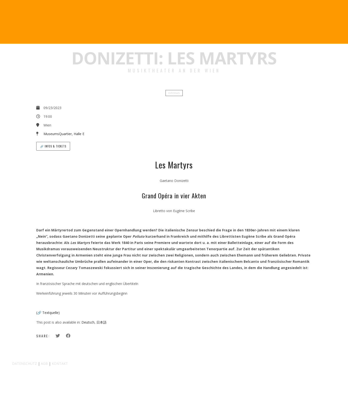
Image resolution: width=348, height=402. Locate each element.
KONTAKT (60, 363)
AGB (44, 363)
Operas (174, 93)
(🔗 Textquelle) (48, 312)
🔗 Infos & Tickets (53, 146)
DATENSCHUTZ (24, 363)
